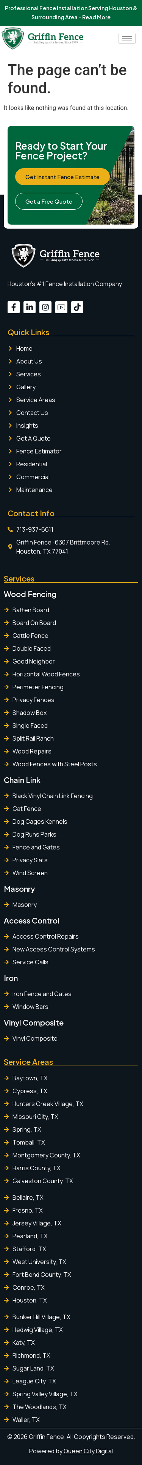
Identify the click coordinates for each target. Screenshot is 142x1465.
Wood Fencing (30, 594)
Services (19, 578)
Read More (96, 17)
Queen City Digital (88, 1451)
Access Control (31, 920)
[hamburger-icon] (127, 38)
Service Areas (28, 1061)
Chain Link (22, 779)
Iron (11, 977)
